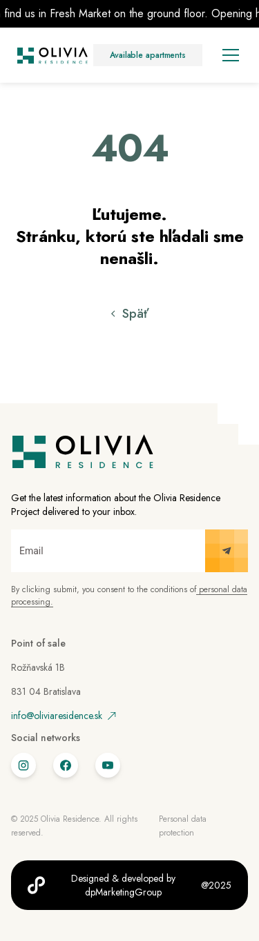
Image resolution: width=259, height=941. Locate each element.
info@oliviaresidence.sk (63, 715)
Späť (135, 314)
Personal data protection (183, 826)
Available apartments (148, 55)
